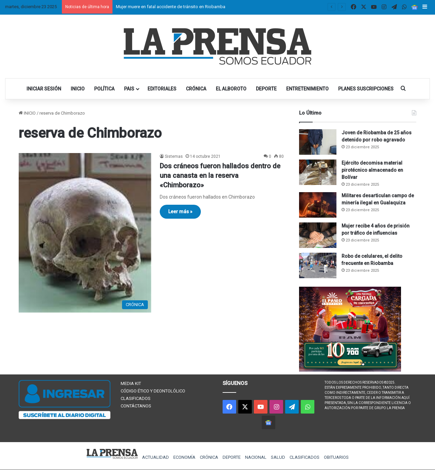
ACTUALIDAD (155, 457)
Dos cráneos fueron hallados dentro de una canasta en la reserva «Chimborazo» (220, 175)
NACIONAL (255, 457)
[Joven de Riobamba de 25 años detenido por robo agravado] (317, 142)
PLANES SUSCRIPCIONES (366, 88)
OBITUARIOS (336, 457)
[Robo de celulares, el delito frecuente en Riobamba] (317, 265)
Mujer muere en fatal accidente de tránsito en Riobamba (170, 6)
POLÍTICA (104, 88)
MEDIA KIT (131, 383)
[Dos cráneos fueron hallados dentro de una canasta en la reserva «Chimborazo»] (85, 233)
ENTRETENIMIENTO (307, 88)
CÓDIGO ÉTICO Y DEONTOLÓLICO (153, 390)
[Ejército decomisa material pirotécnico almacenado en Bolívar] (317, 172)
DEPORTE (266, 88)
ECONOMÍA (184, 457)
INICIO (78, 88)
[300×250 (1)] (350, 370)
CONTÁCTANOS (136, 405)
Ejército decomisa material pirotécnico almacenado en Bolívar (372, 170)
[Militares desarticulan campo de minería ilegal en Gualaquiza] (317, 205)
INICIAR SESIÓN (44, 88)
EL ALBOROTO (231, 88)
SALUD (278, 457)
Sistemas (174, 156)
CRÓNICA (196, 88)
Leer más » (180, 211)
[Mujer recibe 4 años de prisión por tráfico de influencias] (317, 235)
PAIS (129, 88)
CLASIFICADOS (136, 398)
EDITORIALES (161, 88)
